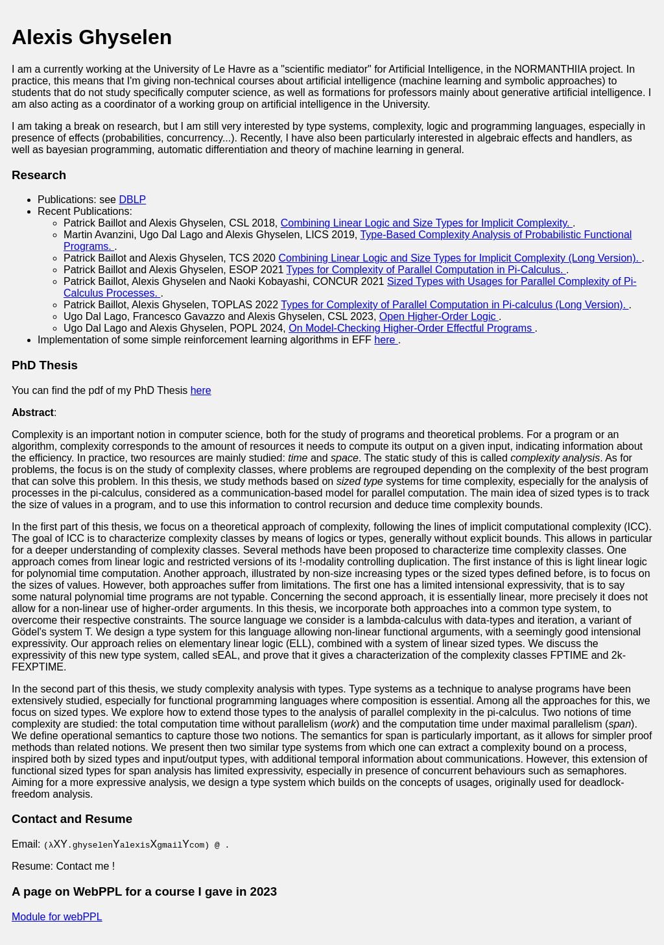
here (385, 339)
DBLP (132, 199)
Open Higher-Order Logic (439, 316)
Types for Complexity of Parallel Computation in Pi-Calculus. (426, 269)
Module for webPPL (57, 916)
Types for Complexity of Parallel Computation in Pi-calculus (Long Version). (454, 304)
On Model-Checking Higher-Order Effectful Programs (411, 328)
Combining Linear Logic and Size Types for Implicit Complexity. (427, 222)
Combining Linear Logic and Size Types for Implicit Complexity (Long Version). (459, 258)
